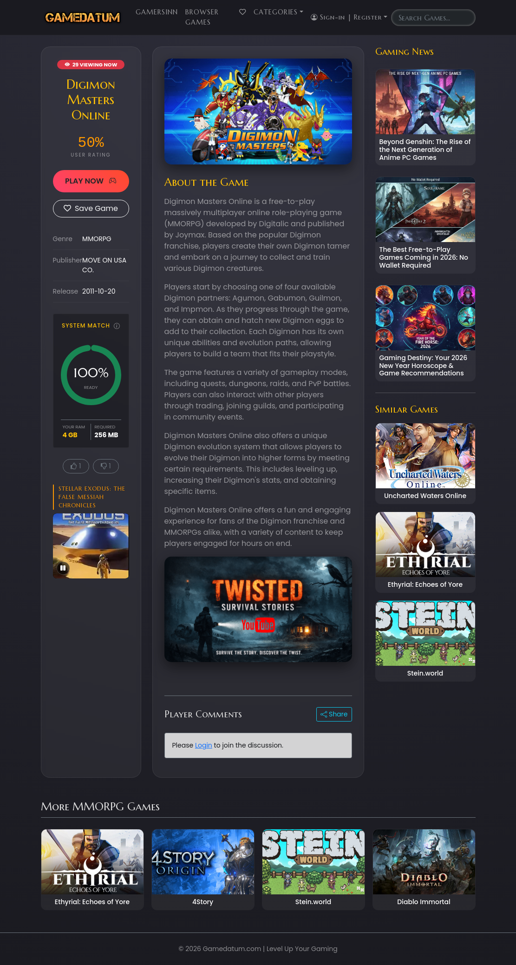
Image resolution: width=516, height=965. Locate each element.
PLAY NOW (91, 181)
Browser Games (202, 17)
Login (203, 745)
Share (333, 714)
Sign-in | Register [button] (346, 17)
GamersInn (157, 12)
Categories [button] (276, 12)
